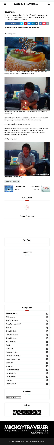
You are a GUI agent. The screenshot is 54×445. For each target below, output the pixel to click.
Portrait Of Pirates (11, 352)
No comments (34, 27)
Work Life (9, 380)
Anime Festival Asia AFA (13, 324)
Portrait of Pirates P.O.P (13, 355)
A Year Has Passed (12, 313)
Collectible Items (11, 338)
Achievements (10, 317)
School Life (9, 362)
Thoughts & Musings (12, 369)
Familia (8, 345)
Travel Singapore (11, 377)
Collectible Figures (12, 334)
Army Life (9, 327)
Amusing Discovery (12, 320)
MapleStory (9, 348)
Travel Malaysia (11, 373)
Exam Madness (10, 341)
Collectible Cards (11, 331)
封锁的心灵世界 (11, 384)
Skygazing (9, 366)
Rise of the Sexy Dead (13, 359)
